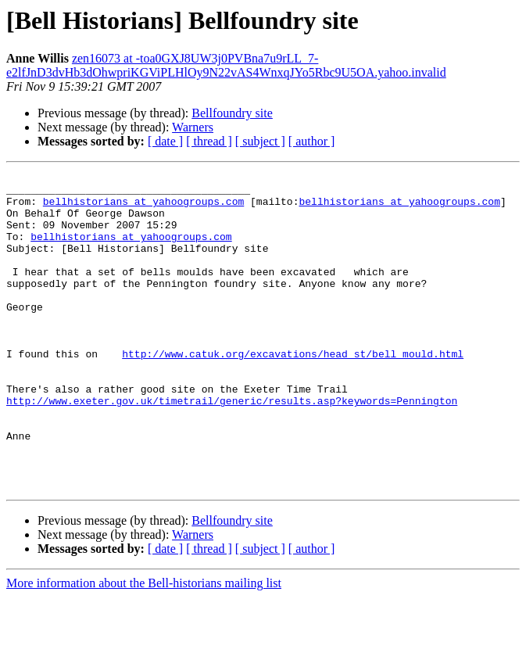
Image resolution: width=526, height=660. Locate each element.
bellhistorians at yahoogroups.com (143, 208)
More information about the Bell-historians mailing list (143, 646)
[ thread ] (209, 141)
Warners (192, 127)
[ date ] (165, 141)
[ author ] (311, 141)
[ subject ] (260, 141)
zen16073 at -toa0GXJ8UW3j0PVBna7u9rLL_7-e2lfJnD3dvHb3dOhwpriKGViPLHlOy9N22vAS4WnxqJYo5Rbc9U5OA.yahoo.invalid (226, 65)
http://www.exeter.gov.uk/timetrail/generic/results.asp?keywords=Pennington (231, 447)
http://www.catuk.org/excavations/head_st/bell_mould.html (292, 391)
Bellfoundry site (232, 113)
